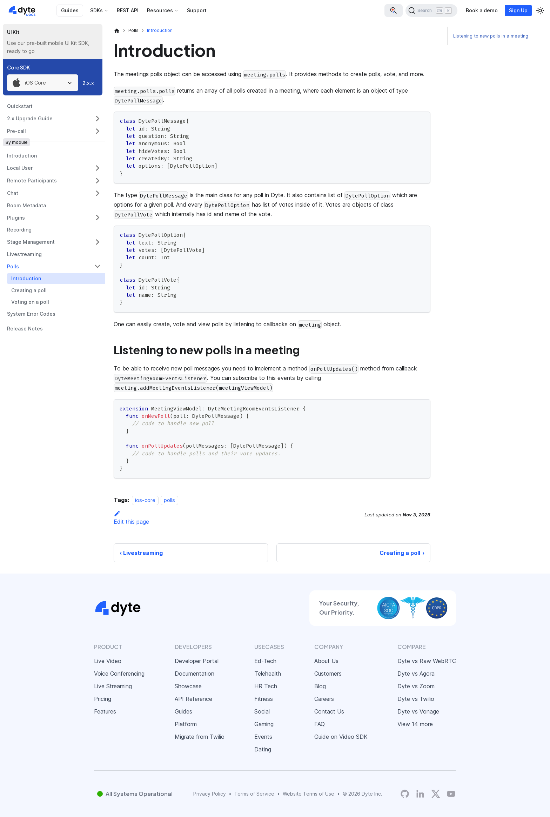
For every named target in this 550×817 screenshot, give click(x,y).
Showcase (188, 686)
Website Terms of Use (308, 794)
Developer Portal (197, 660)
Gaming (264, 724)
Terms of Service (254, 794)
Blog (320, 686)
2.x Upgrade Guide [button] (30, 118)
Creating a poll (29, 290)
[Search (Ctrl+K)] (431, 10)
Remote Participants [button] (32, 180)
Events (263, 736)
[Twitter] (436, 794)
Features (105, 711)
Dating (262, 749)
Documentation (194, 673)
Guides (70, 10)
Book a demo (482, 10)
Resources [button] (160, 10)
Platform (186, 724)
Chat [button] (12, 193)
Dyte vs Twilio (415, 698)
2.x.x (88, 83)
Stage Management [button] (31, 242)
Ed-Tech (265, 660)
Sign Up (518, 10)
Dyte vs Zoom (416, 686)
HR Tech (265, 686)
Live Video (107, 660)
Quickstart (20, 106)
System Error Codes (31, 314)
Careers (324, 698)
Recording (19, 230)
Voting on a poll (30, 302)
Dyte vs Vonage (418, 711)
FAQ (319, 724)
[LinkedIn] (420, 794)
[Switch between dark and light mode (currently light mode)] (540, 10)
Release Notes (25, 329)
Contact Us (329, 711)
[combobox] (42, 82)
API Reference (193, 698)
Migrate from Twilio (199, 736)
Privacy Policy (209, 794)
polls (169, 500)
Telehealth (267, 673)
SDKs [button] (96, 10)
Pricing (102, 698)
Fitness (263, 698)
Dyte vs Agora (416, 673)
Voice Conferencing (119, 673)
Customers (328, 673)
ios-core (145, 500)
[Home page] (117, 30)
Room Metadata (26, 205)
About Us (326, 660)
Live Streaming (113, 686)
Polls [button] (13, 266)
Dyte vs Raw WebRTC (426, 660)
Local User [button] (20, 168)
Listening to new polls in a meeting (490, 36)
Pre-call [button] (16, 131)
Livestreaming (24, 254)
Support (197, 10)
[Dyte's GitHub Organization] (405, 794)
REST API (128, 10)
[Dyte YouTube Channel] (451, 794)
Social (262, 711)
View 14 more (415, 724)
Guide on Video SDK (341, 736)
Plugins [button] (16, 218)
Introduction (22, 156)
